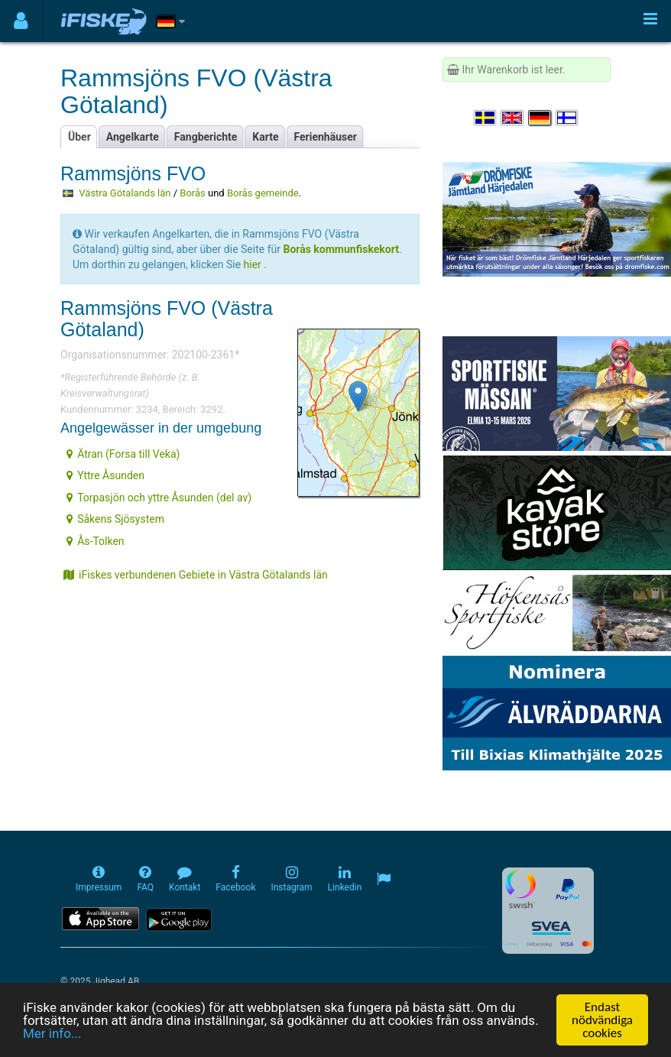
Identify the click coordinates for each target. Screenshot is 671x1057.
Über (79, 137)
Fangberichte (206, 137)
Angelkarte (132, 137)
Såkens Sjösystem (115, 519)
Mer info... (52, 1033)
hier (252, 264)
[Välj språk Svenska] (486, 118)
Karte (265, 137)
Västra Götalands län (124, 193)
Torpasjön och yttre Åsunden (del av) (158, 497)
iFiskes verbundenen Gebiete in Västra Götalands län (195, 575)
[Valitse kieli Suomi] (568, 118)
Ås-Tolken (95, 541)
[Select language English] (513, 118)
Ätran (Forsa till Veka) (123, 454)
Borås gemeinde (263, 193)
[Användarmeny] (21, 21)
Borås (192, 193)
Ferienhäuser (325, 137)
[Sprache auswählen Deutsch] (540, 118)
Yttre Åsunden (105, 475)
